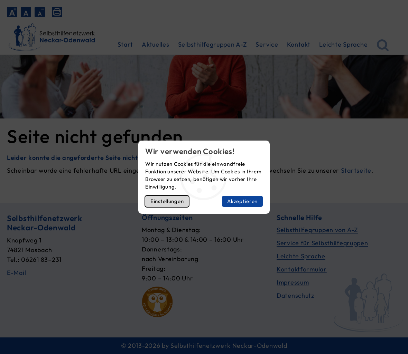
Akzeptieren (242, 201)
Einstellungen (167, 201)
